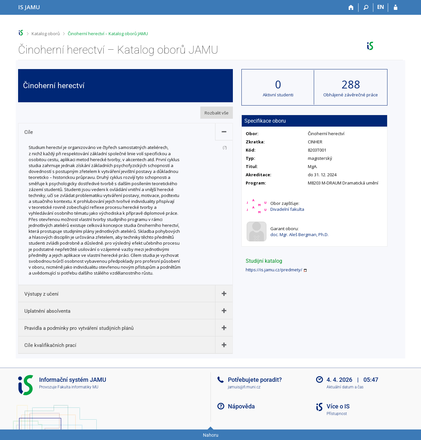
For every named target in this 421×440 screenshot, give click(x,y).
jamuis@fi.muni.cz (244, 387)
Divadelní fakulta (287, 209)
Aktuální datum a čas (345, 387)
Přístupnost (337, 413)
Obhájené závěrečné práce (350, 95)
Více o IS (338, 406)
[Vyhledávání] (366, 7)
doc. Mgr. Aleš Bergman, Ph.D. (299, 234)
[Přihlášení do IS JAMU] (395, 7)
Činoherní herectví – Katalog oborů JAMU (108, 34)
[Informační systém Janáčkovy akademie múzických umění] (29, 7)
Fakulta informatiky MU (78, 387)
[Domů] (351, 7)
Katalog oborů (46, 34)
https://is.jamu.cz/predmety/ (274, 270)
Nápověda (241, 406)
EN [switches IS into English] (380, 7)
